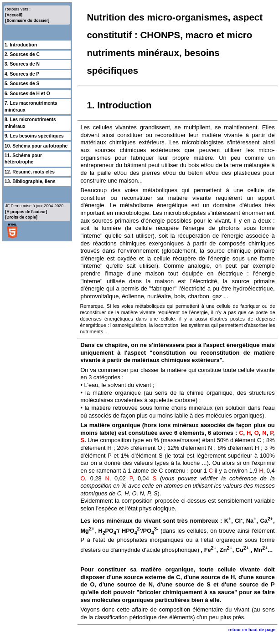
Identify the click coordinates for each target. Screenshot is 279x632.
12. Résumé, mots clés (30, 171)
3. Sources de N (22, 63)
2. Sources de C (22, 54)
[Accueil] (13, 15)
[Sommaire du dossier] (27, 20)
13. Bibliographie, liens (30, 181)
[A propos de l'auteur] (26, 211)
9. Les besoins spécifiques (34, 135)
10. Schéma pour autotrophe (36, 145)
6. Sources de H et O (27, 93)
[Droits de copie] (21, 217)
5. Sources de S (22, 83)
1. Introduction (21, 44)
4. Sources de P (22, 73)
